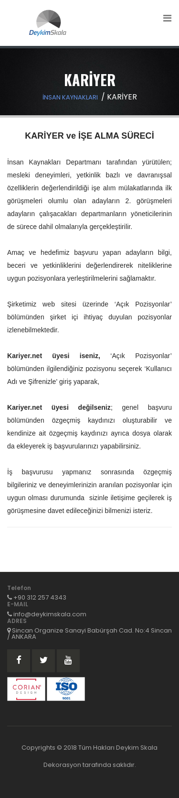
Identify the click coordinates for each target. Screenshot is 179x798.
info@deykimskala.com (49, 614)
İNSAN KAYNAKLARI (70, 97)
